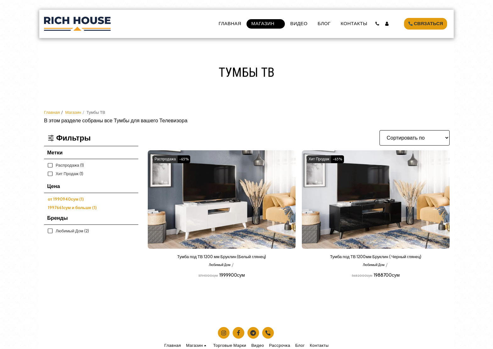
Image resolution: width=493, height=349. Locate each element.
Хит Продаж (320, 159)
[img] (222, 199)
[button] (377, 23)
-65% (189, 159)
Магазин (73, 112)
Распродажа (167, 159)
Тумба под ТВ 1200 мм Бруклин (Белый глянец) (221, 257)
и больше (72, 207)
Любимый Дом (220, 266)
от (66, 199)
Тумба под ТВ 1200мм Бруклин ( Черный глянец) (376, 257)
